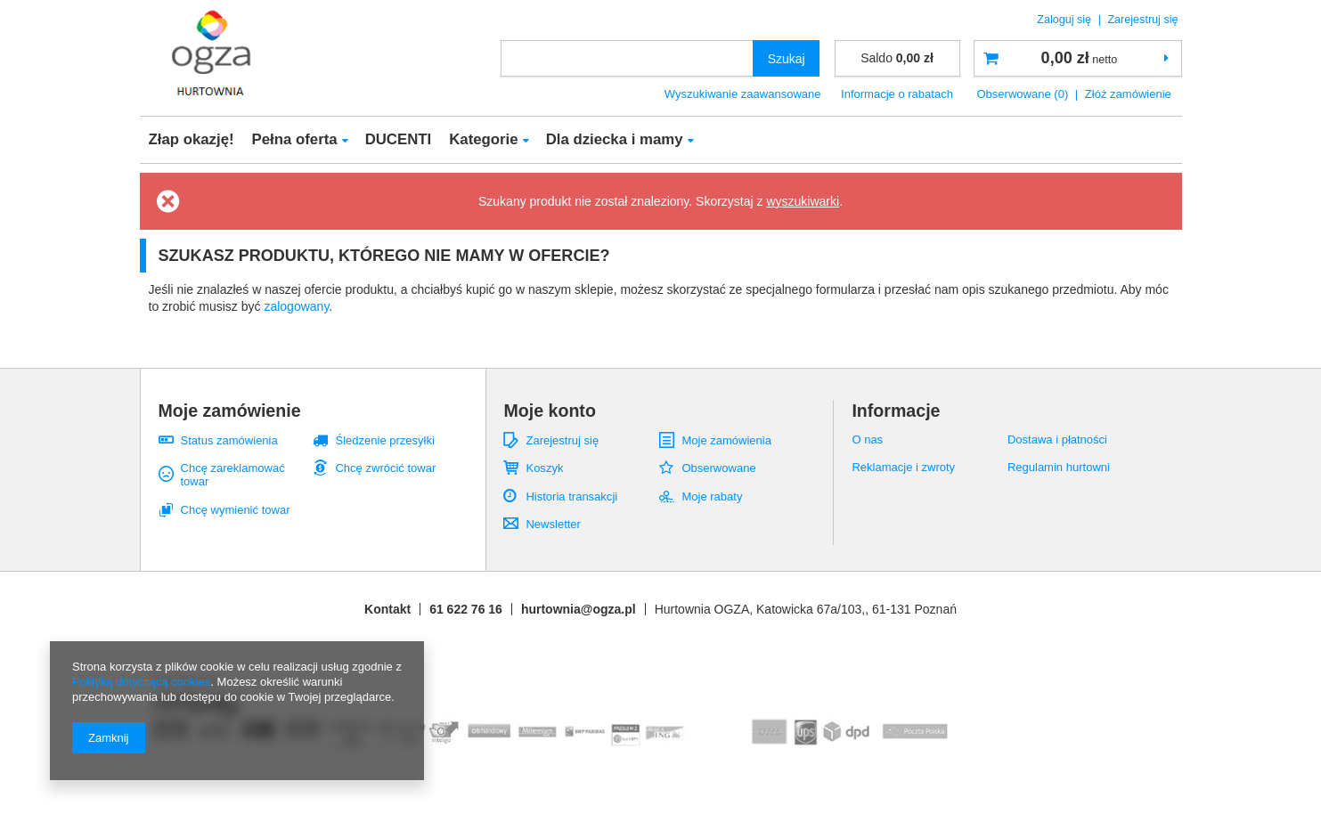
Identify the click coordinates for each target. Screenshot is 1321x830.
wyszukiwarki (802, 201)
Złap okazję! (191, 139)
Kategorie (483, 139)
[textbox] (627, 58)
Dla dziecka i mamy (614, 139)
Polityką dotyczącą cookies (141, 681)
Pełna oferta (295, 139)
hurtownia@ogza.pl (578, 609)
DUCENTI (398, 139)
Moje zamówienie (230, 410)
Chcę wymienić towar (235, 510)
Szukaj (786, 59)
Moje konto (549, 410)
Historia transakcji (571, 496)
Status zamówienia (229, 440)
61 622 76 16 (465, 609)
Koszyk (544, 468)
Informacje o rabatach (897, 94)
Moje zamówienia (726, 440)
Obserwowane (718, 468)
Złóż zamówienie (1128, 94)
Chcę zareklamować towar (233, 475)
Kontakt (387, 609)
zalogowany (296, 306)
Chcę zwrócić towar (385, 468)
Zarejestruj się (1142, 19)
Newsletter (553, 524)
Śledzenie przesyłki (384, 440)
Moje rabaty (711, 496)
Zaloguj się (1065, 19)
